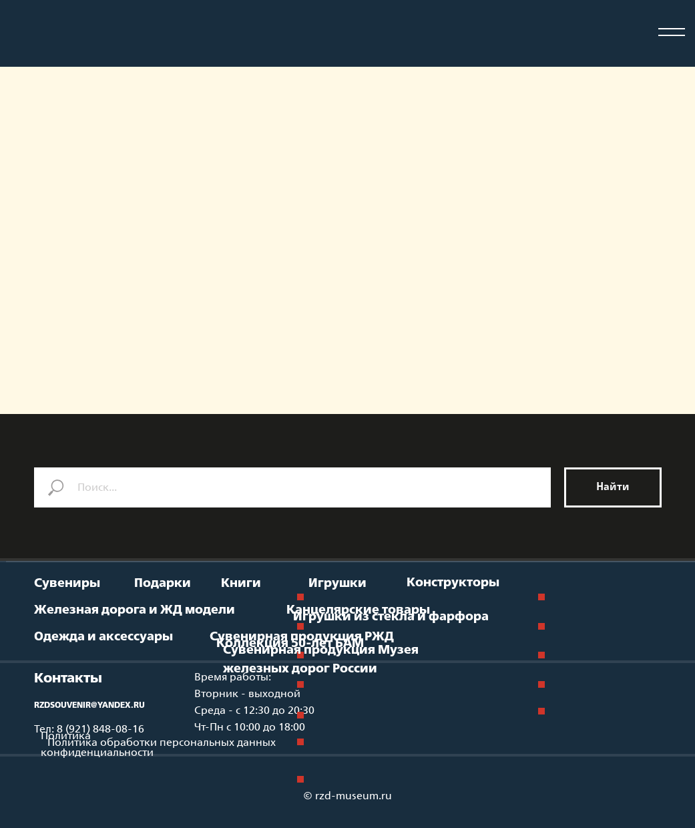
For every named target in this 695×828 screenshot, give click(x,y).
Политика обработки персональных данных (161, 743)
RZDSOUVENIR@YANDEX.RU (89, 706)
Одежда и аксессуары (103, 637)
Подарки (162, 584)
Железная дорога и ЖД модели (134, 610)
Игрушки (337, 584)
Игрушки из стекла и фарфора (391, 617)
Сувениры (67, 584)
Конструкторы (453, 583)
